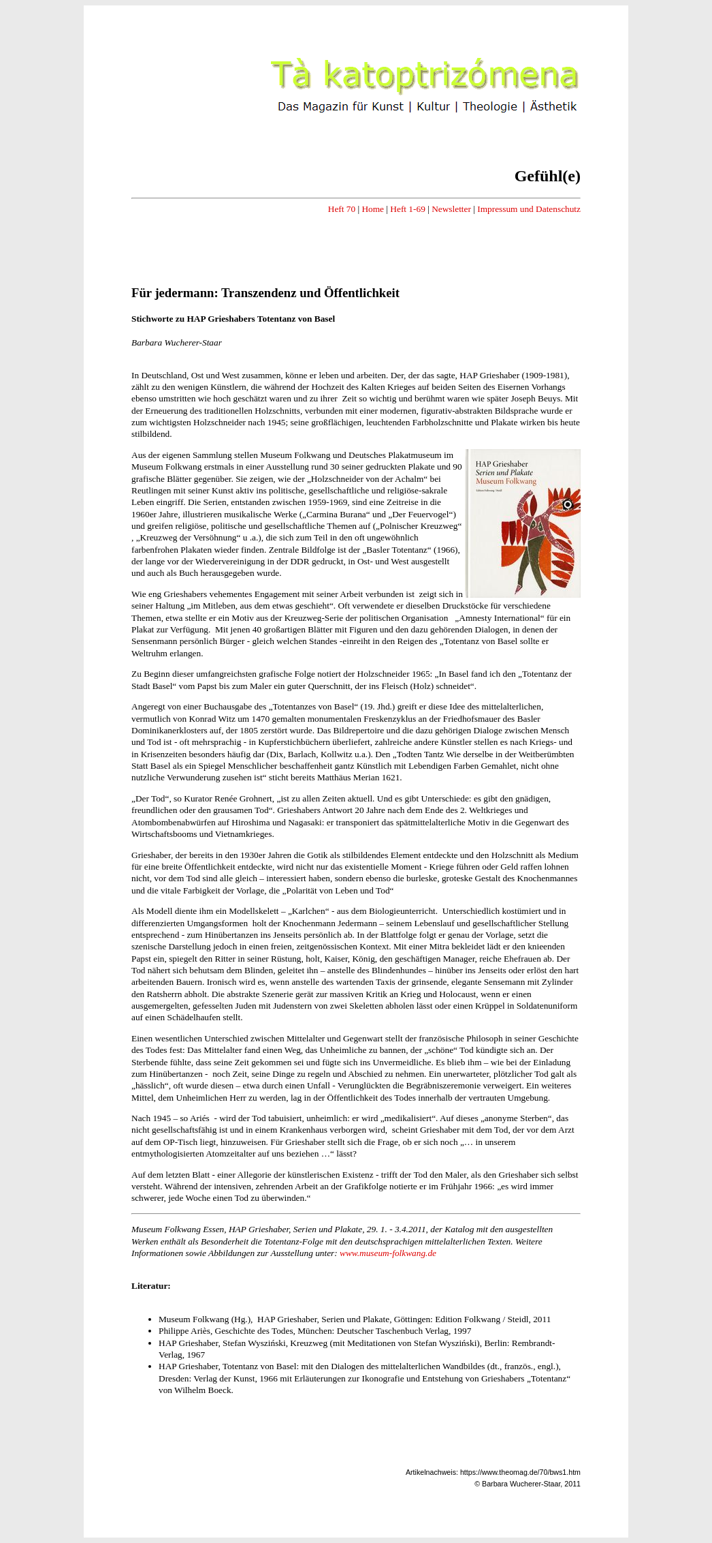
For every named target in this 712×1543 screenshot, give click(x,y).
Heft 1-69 (407, 209)
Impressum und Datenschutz (529, 209)
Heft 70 (341, 209)
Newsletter (451, 209)
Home (372, 209)
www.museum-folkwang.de (388, 1253)
